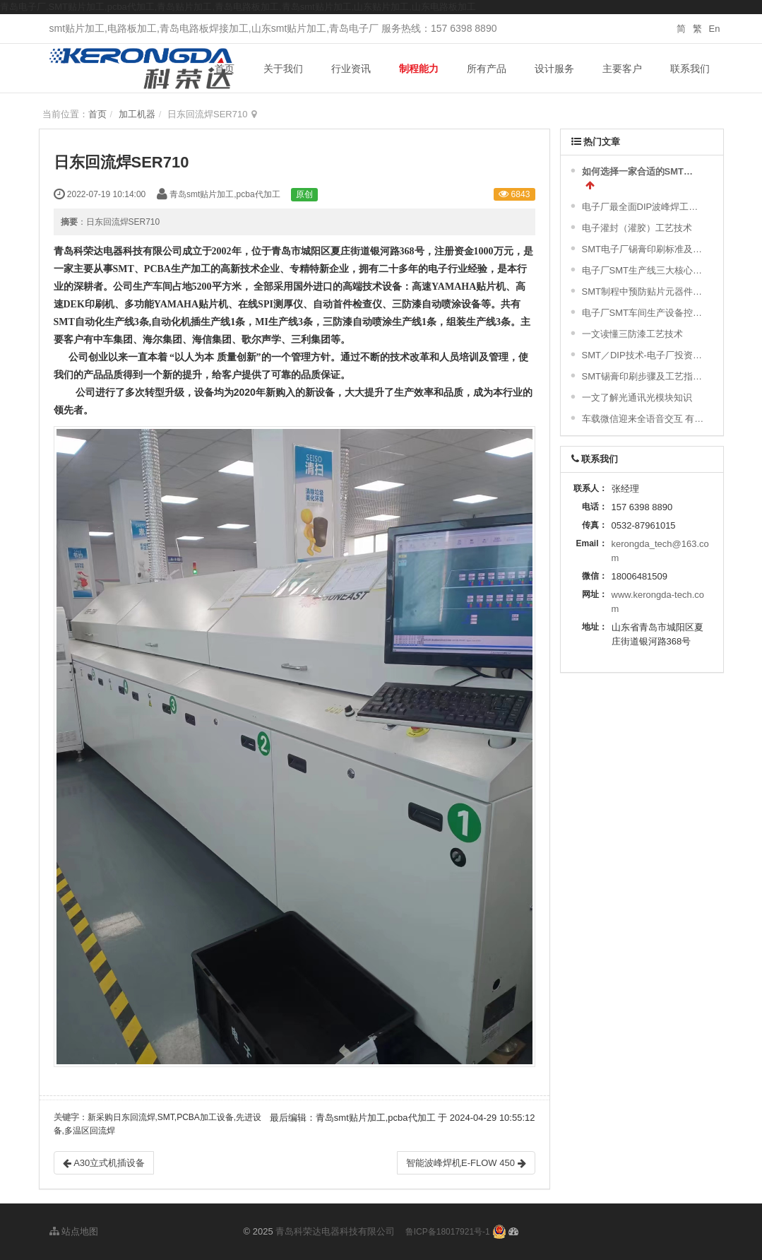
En (714, 28)
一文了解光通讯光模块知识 (637, 397)
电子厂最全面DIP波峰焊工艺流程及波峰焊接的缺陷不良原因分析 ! (644, 206)
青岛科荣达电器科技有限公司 (335, 1231)
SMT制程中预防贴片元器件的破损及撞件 (644, 291)
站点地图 (74, 1231)
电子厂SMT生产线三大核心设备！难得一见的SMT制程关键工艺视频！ (644, 270)
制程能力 (419, 68)
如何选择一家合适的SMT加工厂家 (642, 171)
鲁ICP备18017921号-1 (447, 1232)
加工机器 (137, 114)
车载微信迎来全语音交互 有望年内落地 (644, 418)
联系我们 (690, 68)
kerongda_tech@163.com (660, 550)
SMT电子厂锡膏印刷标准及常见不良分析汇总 (644, 249)
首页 (224, 68)
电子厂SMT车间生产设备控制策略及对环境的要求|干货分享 (644, 312)
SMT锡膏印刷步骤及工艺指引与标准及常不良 (644, 376)
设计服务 (554, 68)
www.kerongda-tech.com (658, 601)
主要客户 (622, 68)
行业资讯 (351, 68)
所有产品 (486, 68)
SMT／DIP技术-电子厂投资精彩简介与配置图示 (644, 355)
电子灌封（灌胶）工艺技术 (637, 228)
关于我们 (283, 68)
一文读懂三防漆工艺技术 (632, 334)
